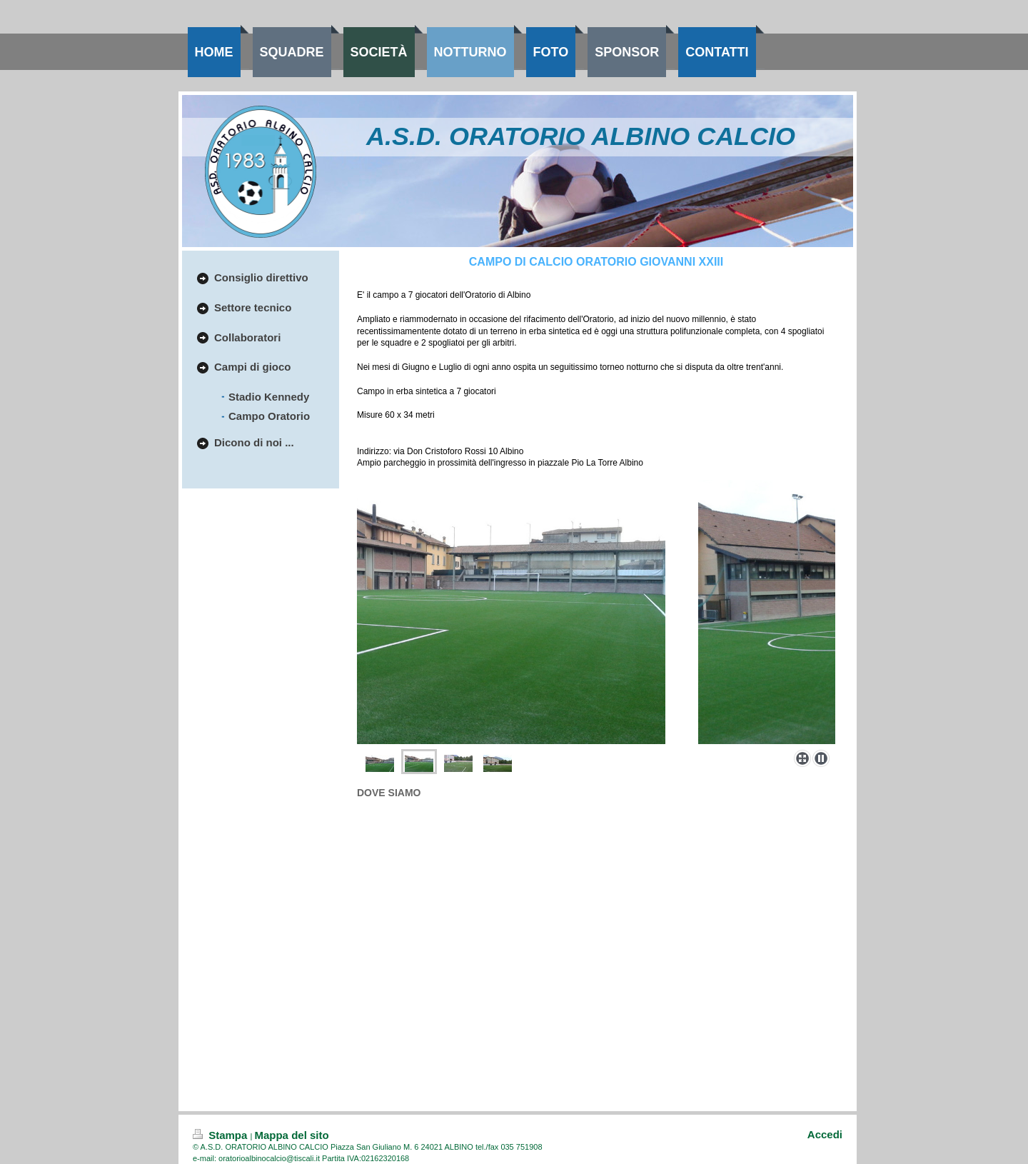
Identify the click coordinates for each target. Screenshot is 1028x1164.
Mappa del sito (291, 1135)
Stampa (222, 1135)
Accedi (824, 1134)
